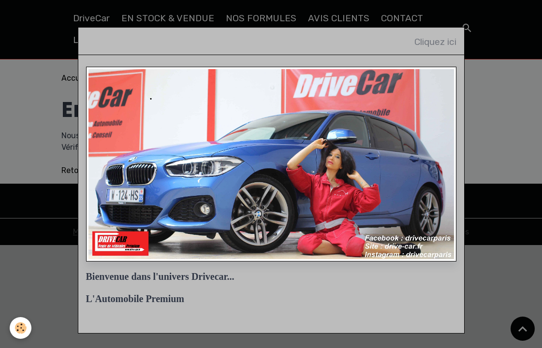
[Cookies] (20, 328)
